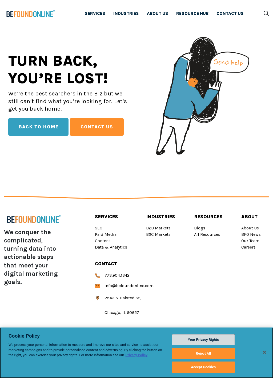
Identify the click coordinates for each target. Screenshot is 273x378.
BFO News (251, 234)
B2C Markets (158, 234)
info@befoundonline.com (124, 285)
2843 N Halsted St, (118, 297)
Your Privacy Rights (203, 340)
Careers (248, 247)
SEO (98, 227)
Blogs (199, 227)
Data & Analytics (111, 247)
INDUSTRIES (126, 14)
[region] (136, 352)
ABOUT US (157, 14)
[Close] (264, 352)
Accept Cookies (203, 367)
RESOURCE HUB (192, 14)
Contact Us (97, 127)
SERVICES (95, 14)
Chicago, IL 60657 (117, 312)
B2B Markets (158, 227)
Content (102, 240)
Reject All (203, 353)
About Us (250, 227)
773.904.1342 (112, 275)
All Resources (207, 234)
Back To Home (38, 127)
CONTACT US (229, 13)
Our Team (250, 240)
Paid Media (106, 234)
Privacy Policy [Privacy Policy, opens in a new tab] (136, 355)
